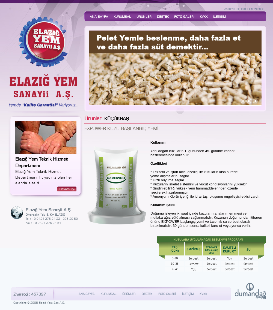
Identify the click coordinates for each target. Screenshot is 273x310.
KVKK (203, 16)
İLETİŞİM (219, 16)
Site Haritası (256, 8)
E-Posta (242, 8)
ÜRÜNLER (144, 16)
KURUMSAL (122, 16)
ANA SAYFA (99, 16)
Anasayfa (229, 8)
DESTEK (163, 16)
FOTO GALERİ (184, 16)
